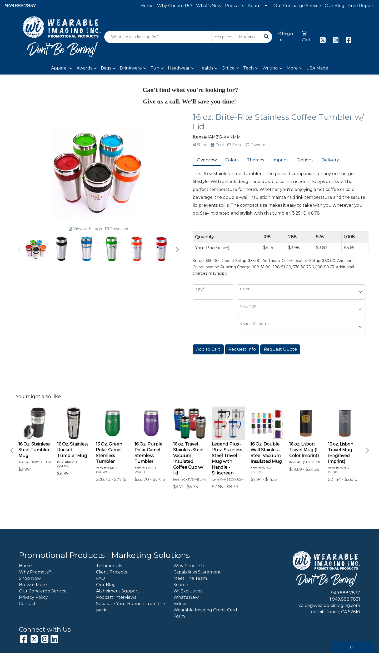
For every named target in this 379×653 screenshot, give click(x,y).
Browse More (33, 584)
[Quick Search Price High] (248, 37)
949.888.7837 (20, 6)
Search (180, 584)
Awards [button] (84, 68)
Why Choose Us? (174, 5)
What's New (208, 5)
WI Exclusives (187, 590)
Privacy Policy (33, 597)
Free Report (361, 5)
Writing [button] (270, 68)
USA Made (317, 68)
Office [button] (228, 68)
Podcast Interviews (116, 597)
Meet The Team (190, 578)
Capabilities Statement (197, 572)
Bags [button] (106, 68)
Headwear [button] (179, 68)
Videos (180, 603)
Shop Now (30, 578)
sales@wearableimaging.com (329, 605)
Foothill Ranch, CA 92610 (334, 611)
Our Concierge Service (297, 5)
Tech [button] (248, 68)
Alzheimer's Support (117, 590)
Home (147, 5)
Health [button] (205, 68)
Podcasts (234, 5)
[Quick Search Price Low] (223, 37)
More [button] (292, 68)
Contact (27, 603)
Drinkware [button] (131, 68)
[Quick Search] (158, 37)
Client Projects (111, 572)
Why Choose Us (189, 565)
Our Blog (335, 5)
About (254, 5)
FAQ (100, 578)
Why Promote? (35, 572)
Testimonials (109, 565)
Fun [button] (155, 68)
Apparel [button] (59, 68)
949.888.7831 (346, 599)
